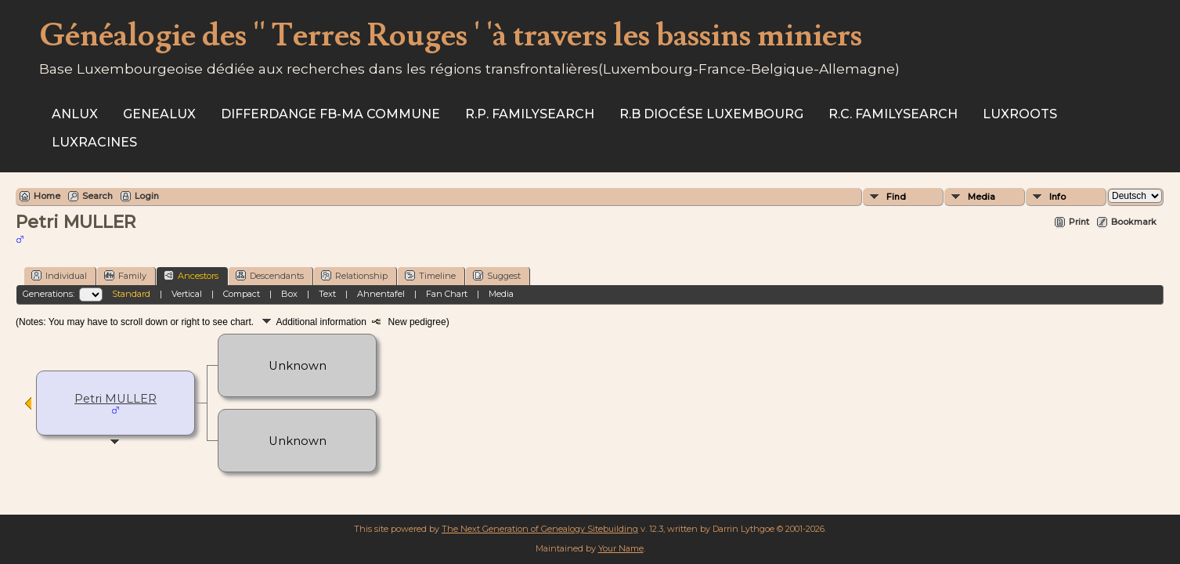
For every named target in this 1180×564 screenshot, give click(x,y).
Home (47, 195)
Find (896, 196)
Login (147, 195)
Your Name (621, 548)
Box (289, 293)
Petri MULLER (115, 399)
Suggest (497, 275)
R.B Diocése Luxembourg (711, 114)
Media (981, 196)
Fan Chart (446, 293)
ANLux (75, 114)
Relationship (354, 275)
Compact (241, 293)
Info (1057, 196)
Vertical (186, 293)
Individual (59, 275)
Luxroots (1020, 114)
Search (97, 195)
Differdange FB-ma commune (330, 114)
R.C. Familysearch (893, 114)
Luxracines (94, 142)
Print (1079, 221)
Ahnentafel (381, 293)
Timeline (430, 275)
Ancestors (191, 275)
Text (327, 293)
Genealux (159, 114)
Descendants (270, 275)
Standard (131, 293)
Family (125, 275)
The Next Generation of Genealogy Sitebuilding (540, 528)
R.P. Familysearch (529, 114)
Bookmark (1134, 221)
